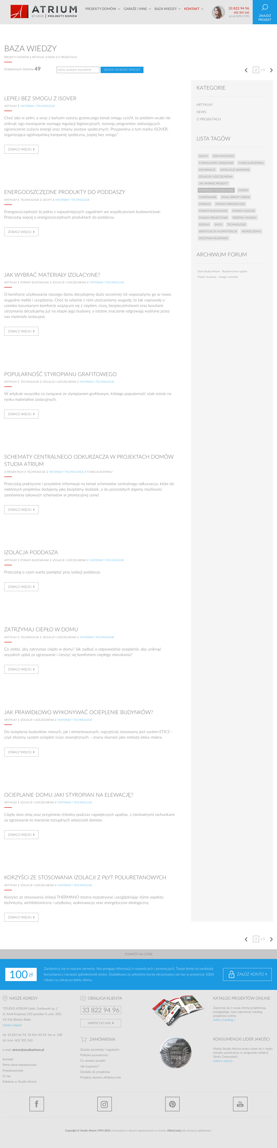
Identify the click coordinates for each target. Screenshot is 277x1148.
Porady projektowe (213, 217)
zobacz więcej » (223, 1061)
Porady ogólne (243, 211)
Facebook (36, 1104)
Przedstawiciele (13, 1070)
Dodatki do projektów (95, 1072)
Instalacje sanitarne (235, 169)
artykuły (38, 57)
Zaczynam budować (213, 238)
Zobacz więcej (20, 149)
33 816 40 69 (37, 1034)
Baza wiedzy (166, 12)
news (51, 57)
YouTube (240, 1104)
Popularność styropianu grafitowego (60, 374)
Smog (218, 224)
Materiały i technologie (38, 106)
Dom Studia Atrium (209, 271)
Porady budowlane (35, 282)
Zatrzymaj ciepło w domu (41, 629)
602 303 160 (241, 12)
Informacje (207, 169)
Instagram (104, 1104)
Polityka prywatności (94, 1055)
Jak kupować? (89, 1066)
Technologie (30, 200)
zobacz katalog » (224, 1019)
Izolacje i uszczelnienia (69, 282)
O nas (7, 1076)
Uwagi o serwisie (228, 277)
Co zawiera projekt (92, 1060)
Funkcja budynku (100, 472)
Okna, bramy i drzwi (235, 197)
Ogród (243, 190)
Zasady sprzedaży (92, 1049)
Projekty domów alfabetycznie (100, 1077)
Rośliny (204, 224)
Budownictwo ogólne (234, 271)
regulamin (112, 1049)
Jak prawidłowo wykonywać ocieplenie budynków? (78, 712)
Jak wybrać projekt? (213, 183)
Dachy (47, 200)
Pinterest (172, 1104)
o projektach (67, 57)
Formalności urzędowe (216, 163)
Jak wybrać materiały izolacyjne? (52, 275)
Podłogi (205, 204)
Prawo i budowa (207, 277)
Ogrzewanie (207, 197)
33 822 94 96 (239, 8)
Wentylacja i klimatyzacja (218, 231)
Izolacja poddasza (31, 552)
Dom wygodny (223, 156)
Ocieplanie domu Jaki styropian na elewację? (68, 795)
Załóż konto (250, 974)
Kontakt (191, 12)
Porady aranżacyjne (230, 204)
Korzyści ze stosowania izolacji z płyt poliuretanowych (85, 877)
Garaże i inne (135, 12)
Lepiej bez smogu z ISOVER (40, 98)
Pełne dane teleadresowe (19, 1065)
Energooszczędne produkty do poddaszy (64, 192)
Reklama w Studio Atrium (20, 1081)
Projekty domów (100, 12)
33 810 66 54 (17, 1034)
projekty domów (16, 57)
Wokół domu (251, 231)
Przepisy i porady (244, 217)
